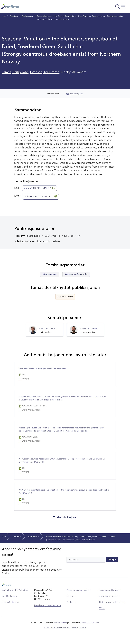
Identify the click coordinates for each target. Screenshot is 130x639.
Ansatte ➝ (71, 596)
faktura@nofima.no (10, 602)
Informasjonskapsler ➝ (109, 596)
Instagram (57, 627)
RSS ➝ (102, 608)
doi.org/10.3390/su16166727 (39, 188)
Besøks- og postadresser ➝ (47, 605)
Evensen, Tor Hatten (44, 72)
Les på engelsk (74, 94)
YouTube (82, 627)
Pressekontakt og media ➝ (79, 590)
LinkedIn (47, 627)
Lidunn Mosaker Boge (90, 623)
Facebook (66, 627)
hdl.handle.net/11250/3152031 (41, 196)
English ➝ (71, 602)
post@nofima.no (9, 596)
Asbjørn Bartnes (60, 623)
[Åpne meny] (105, 7)
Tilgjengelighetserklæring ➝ (111, 602)
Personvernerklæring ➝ (109, 590)
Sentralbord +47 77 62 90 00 (15, 590)
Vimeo (74, 627)
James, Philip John (15, 72)
